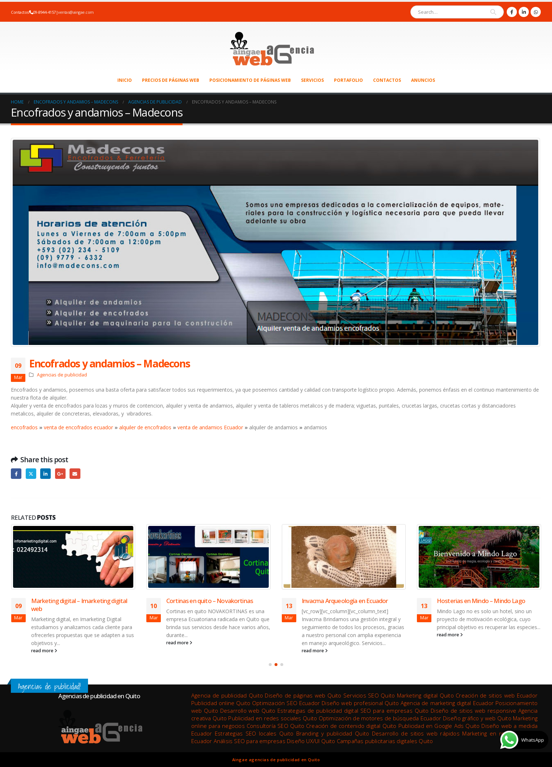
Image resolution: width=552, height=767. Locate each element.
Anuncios (423, 80)
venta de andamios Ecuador (210, 427)
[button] (270, 664)
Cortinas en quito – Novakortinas (209, 601)
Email (75, 473)
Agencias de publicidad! (49, 686)
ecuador (102, 427)
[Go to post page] (73, 557)
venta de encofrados (68, 427)
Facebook (16, 473)
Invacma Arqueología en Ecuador (345, 601)
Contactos (387, 80)
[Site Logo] (270, 47)
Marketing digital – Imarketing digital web (79, 605)
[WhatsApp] (536, 12)
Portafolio (348, 80)
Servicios (312, 80)
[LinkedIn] (524, 12)
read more (44, 651)
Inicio (124, 80)
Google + (60, 473)
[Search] (493, 12)
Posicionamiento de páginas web (250, 80)
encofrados (25, 427)
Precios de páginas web (170, 80)
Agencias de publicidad (62, 375)
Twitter (31, 473)
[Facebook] (512, 12)
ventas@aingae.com (76, 12)
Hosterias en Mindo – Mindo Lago (481, 601)
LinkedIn (45, 473)
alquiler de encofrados (145, 427)
